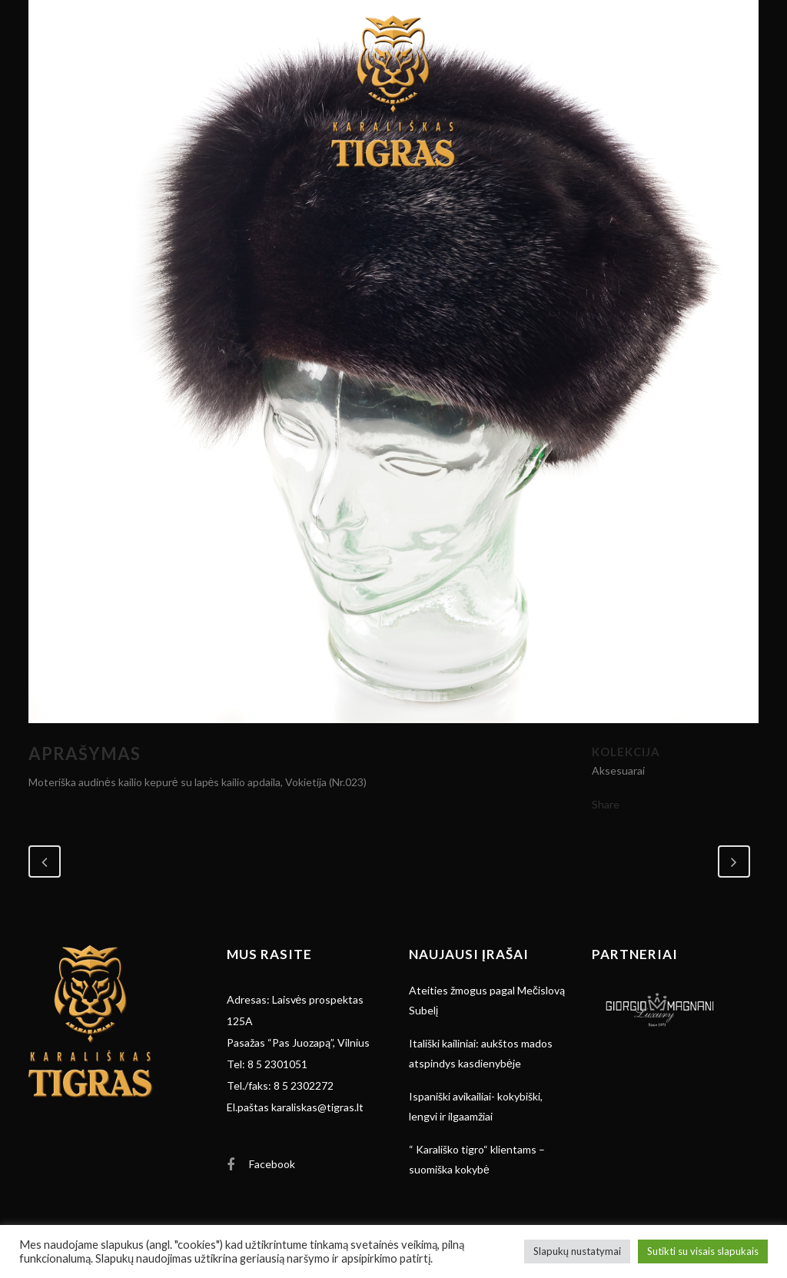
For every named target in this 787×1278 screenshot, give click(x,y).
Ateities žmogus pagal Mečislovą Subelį (487, 1000)
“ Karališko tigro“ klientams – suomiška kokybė (477, 1159)
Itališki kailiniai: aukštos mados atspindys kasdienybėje (481, 1053)
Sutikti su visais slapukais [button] (703, 1251)
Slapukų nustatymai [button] (577, 1251)
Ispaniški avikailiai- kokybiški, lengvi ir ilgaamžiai (476, 1106)
